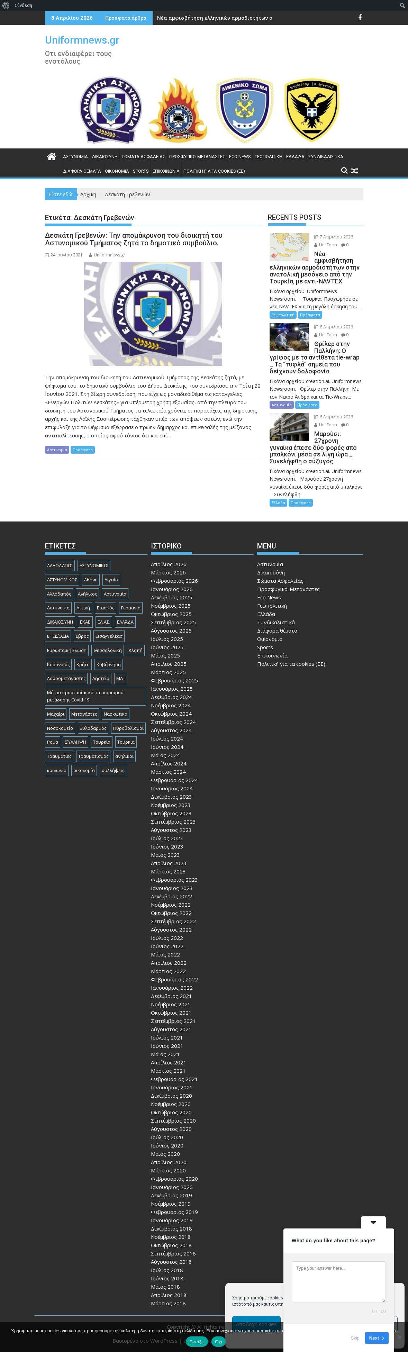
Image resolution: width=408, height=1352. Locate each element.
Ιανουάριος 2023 (172, 887)
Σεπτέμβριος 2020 (173, 1120)
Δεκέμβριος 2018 (171, 1228)
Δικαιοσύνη (105, 156)
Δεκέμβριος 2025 (171, 597)
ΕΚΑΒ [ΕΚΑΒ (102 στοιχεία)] (85, 622)
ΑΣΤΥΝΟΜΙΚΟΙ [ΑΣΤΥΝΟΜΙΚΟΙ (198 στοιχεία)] (94, 565)
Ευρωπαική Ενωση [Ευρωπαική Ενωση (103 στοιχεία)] (67, 650)
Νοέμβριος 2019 (171, 1203)
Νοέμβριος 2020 (171, 1103)
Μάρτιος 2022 (168, 971)
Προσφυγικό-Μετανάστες (197, 156)
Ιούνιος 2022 (167, 946)
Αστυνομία (75, 156)
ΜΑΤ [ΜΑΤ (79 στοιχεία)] (120, 678)
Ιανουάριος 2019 (172, 1220)
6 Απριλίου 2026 (333, 327)
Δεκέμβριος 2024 (171, 696)
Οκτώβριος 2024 (171, 713)
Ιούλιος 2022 (167, 937)
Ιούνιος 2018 (167, 1278)
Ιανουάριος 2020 (172, 1186)
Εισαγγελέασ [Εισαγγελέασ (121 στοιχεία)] (109, 636)
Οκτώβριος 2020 (171, 1112)
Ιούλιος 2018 (167, 1270)
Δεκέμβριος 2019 (171, 1195)
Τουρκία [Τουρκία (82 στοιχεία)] (101, 742)
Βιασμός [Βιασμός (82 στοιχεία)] (105, 608)
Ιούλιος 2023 (167, 838)
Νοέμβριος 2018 (171, 1236)
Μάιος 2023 (165, 854)
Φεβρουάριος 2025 (174, 680)
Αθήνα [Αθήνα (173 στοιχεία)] (91, 580)
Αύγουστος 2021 (171, 1029)
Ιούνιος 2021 (167, 1045)
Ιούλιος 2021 (167, 1037)
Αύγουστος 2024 (171, 730)
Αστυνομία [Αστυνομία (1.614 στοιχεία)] (115, 594)
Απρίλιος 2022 (169, 962)
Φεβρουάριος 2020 (174, 1178)
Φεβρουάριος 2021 (174, 1079)
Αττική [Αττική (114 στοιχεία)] (83, 608)
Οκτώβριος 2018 (171, 1245)
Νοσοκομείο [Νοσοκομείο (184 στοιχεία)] (60, 728)
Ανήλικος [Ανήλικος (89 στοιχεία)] (87, 594)
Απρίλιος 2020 (169, 1162)
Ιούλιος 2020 (167, 1137)
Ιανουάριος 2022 (172, 987)
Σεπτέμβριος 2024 (173, 721)
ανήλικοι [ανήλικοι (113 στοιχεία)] (124, 756)
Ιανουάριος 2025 (172, 688)
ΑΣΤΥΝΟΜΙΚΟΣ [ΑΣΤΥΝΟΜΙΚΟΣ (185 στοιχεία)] (62, 580)
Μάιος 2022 (165, 954)
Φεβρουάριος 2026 (174, 580)
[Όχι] (399, 1337)
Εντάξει (197, 1341)
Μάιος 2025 (165, 655)
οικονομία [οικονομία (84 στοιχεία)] (84, 770)
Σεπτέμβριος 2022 (173, 921)
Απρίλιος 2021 (169, 1062)
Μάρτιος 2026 (168, 572)
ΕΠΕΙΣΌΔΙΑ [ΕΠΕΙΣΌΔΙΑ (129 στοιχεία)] (58, 636)
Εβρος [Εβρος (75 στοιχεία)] (82, 636)
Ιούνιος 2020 (167, 1145)
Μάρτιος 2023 (168, 871)
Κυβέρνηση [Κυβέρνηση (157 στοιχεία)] (109, 664)
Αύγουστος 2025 (171, 630)
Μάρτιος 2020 (168, 1170)
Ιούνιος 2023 (167, 846)
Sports (141, 171)
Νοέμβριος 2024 (171, 705)
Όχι (218, 1341)
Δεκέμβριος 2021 (171, 995)
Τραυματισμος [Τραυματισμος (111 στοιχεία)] (93, 756)
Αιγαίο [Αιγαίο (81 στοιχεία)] (111, 580)
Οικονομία (117, 171)
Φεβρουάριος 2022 (174, 979)
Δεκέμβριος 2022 (171, 896)
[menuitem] (6, 5)
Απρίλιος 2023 (169, 863)
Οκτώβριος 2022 (171, 912)
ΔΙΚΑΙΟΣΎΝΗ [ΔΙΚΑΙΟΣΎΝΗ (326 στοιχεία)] (60, 622)
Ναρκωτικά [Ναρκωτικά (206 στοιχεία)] (115, 714)
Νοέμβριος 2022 (171, 904)
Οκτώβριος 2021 (171, 1012)
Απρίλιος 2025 (169, 663)
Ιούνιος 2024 (167, 746)
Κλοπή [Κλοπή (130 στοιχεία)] (136, 650)
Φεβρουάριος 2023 (174, 879)
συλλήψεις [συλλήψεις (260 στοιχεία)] (113, 770)
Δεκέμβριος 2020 (171, 1095)
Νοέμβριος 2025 (171, 605)
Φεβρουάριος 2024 (174, 780)
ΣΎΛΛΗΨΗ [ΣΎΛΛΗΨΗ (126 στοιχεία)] (75, 742)
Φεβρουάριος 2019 (174, 1211)
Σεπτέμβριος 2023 (173, 821)
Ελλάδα (295, 156)
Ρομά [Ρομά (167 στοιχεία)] (52, 742)
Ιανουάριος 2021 (172, 1087)
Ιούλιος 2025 (167, 638)
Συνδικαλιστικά (325, 156)
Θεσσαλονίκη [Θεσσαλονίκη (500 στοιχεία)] (107, 650)
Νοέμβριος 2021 (171, 1004)
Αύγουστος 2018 (171, 1261)
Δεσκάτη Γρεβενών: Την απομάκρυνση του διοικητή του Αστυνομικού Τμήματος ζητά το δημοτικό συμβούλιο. (134, 239)
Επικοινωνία (166, 171)
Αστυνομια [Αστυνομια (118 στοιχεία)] (58, 608)
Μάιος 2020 (165, 1153)
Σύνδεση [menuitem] (23, 5)
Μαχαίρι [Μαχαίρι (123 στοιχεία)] (55, 714)
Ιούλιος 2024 (167, 738)
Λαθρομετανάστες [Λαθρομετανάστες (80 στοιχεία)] (66, 678)
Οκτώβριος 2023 (171, 813)
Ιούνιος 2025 (167, 647)
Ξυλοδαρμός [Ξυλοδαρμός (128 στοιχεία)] (93, 728)
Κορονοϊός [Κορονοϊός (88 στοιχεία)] (58, 664)
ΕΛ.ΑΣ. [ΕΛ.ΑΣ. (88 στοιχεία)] (104, 622)
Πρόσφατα (83, 449)
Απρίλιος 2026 (169, 564)
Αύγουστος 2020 (171, 1128)
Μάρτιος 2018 (168, 1303)
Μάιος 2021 (165, 1054)
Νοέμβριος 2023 (171, 804)
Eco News (240, 156)
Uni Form (325, 245)
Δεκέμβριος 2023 (171, 796)
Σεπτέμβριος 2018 (173, 1253)
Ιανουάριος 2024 (172, 788)
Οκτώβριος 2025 (171, 613)
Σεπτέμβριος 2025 (173, 622)
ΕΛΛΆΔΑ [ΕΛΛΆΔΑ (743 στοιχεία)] (125, 622)
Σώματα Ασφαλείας (143, 156)
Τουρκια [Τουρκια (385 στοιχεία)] (126, 742)
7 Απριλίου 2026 (333, 237)
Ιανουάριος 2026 (172, 589)
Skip (355, 1338)
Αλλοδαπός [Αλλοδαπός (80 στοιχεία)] (59, 594)
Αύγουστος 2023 (171, 829)
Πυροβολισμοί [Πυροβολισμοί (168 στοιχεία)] (128, 728)
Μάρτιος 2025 (168, 672)
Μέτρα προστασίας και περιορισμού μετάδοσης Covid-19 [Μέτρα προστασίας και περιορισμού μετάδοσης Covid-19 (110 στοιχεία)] (85, 696)
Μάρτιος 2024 (168, 771)
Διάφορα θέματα (82, 171)
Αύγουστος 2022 (171, 929)
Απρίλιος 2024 (169, 763)
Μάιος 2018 (165, 1286)
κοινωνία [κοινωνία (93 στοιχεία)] (56, 770)
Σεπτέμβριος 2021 (173, 1020)
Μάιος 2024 (165, 755)
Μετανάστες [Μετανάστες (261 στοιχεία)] (84, 714)
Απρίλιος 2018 (169, 1294)
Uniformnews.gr (82, 40)
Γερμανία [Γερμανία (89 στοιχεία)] (130, 608)
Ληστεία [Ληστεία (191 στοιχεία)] (100, 678)
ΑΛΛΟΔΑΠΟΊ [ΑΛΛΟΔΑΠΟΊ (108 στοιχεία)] (60, 565)
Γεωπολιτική (268, 156)
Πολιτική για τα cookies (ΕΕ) (214, 171)
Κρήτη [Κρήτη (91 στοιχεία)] (83, 664)
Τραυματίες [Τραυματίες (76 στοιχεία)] (59, 756)
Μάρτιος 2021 (168, 1070)
